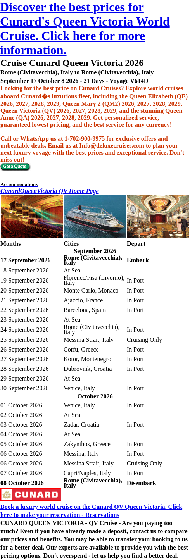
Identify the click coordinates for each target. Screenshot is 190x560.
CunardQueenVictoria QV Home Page (49, 191)
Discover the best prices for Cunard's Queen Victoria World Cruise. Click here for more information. (85, 28)
